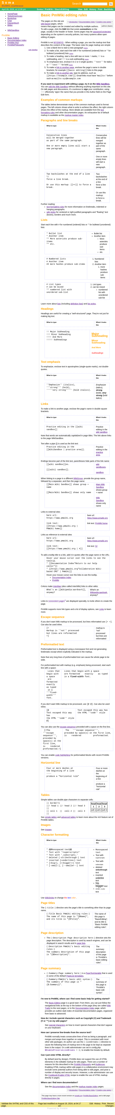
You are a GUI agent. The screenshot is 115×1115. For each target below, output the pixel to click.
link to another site (64, 72)
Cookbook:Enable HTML (59, 1073)
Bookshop (11, 18)
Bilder (10, 25)
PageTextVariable (93, 971)
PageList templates (74, 974)
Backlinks (108, 9)
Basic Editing (13, 38)
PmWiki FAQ (13, 42)
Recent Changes (110, 1102)
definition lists (76, 302)
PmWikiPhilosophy (15, 45)
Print (100, 9)
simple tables (51, 816)
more (85, 48)
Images (48, 828)
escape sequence (68, 725)
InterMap (57, 585)
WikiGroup (78, 477)
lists (59, 302)
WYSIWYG (59, 42)
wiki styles (51, 211)
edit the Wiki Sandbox (58, 86)
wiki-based (45, 24)
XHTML (15, 1101)
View (80, 9)
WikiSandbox (13, 30)
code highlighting (62, 753)
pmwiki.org (78, 1093)
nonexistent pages (56, 600)
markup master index (74, 114)
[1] (96, 545)
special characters (57, 1023)
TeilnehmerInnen (14, 16)
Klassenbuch (13, 23)
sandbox (100, 471)
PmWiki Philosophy (82, 1062)
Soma (8, 2)
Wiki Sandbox (103, 83)
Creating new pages (103, 22)
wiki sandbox (101, 431)
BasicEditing (62, 9)
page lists (81, 941)
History (92, 9)
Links (101, 608)
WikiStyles (49, 896)
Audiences (100, 1062)
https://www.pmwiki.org (97, 517)
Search (76, 3)
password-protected (102, 32)
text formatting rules (55, 206)
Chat (9, 21)
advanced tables (68, 816)
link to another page (65, 67)
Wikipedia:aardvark (98, 591)
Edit (86, 9)
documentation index (61, 1084)
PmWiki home (101, 522)
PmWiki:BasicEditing (90, 1093)
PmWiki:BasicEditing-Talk (51, 1096)
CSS (26, 1101)
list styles (92, 302)
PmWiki (49, 9)
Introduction (73, 22)
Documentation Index (16, 40)
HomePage (12, 14)
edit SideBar (33, 50)
